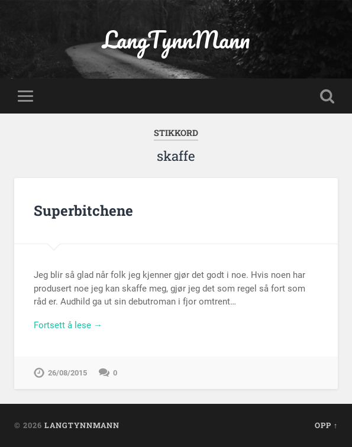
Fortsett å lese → (68, 325)
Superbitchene (83, 210)
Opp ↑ (326, 425)
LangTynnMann (176, 39)
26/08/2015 (67, 372)
